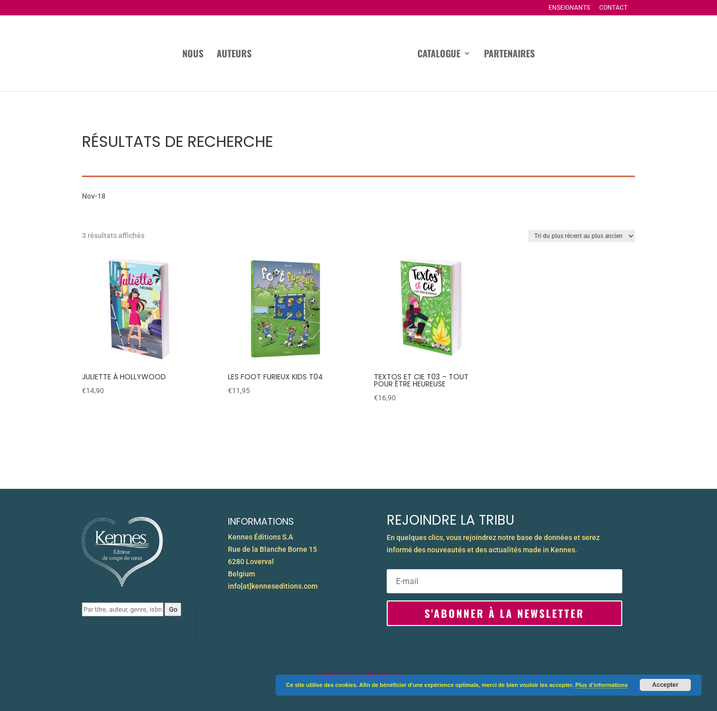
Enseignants (569, 8)
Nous (192, 55)
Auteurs (234, 55)
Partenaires (509, 55)
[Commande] (581, 236)
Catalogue (438, 55)
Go (173, 609)
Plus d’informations (601, 685)
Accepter (665, 684)
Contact (613, 8)
